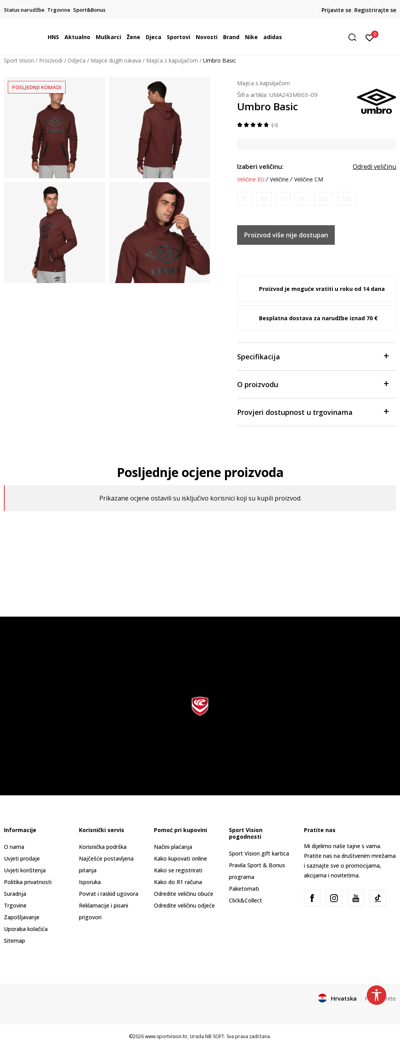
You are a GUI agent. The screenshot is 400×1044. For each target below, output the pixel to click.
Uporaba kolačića (26, 929)
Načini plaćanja (173, 846)
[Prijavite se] (370, 37)
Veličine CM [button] (308, 179)
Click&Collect (245, 900)
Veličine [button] (279, 179)
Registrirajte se (375, 10)
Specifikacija (312, 356)
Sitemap (14, 940)
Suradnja (15, 893)
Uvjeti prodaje (22, 858)
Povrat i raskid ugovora (108, 893)
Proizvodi (50, 60)
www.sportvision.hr (166, 1036)
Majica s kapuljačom (172, 60)
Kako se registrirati (178, 870)
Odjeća (77, 60)
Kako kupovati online (180, 858)
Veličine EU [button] (250, 179)
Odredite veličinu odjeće (184, 905)
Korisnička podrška (103, 846)
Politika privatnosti (28, 882)
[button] (355, 37)
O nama (14, 846)
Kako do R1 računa (178, 882)
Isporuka (90, 882)
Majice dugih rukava (116, 60)
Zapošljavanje (21, 917)
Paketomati (244, 888)
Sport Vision (19, 60)
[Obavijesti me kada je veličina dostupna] (244, 199)
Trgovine (15, 905)
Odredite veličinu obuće (183, 893)
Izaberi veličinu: (260, 166)
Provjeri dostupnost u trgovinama (312, 411)
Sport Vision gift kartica (259, 853)
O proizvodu (312, 383)
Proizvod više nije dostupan (286, 235)
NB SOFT (214, 1036)
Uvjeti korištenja (25, 870)
